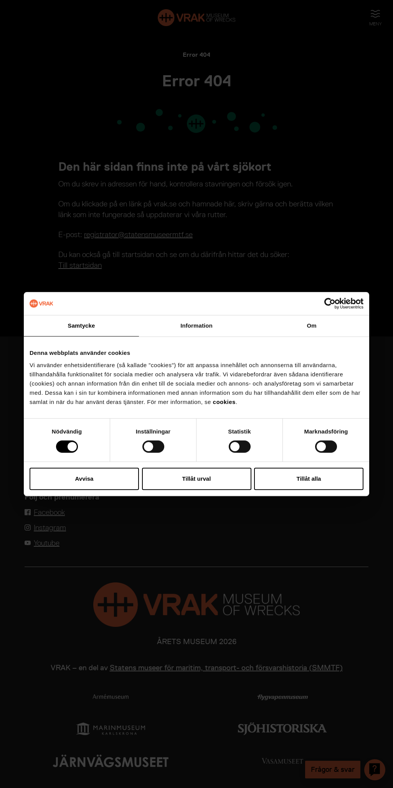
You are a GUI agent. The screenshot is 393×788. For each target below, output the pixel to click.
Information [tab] (196, 325)
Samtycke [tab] (81, 325)
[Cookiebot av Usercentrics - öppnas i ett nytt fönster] (329, 303)
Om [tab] (311, 325)
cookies (224, 402)
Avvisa (84, 478)
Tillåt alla (309, 478)
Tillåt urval (196, 478)
